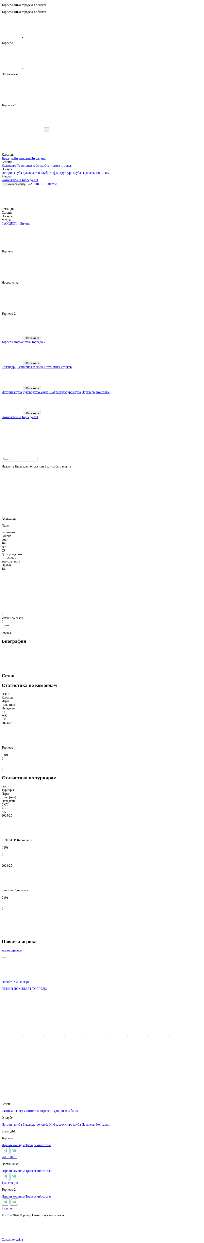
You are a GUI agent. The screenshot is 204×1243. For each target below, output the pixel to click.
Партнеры (89, 172)
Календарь (9, 165)
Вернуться (31, 338)
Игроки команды (13, 1145)
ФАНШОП (37, 184)
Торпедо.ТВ (29, 180)
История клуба (12, 172)
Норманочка (22, 158)
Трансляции (10, 1182)
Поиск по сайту (14, 184)
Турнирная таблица (30, 165)
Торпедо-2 (38, 158)
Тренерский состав (38, 1145)
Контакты (102, 172)
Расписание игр (12, 1110)
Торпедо (8, 158)
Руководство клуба (36, 172)
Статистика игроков (58, 165)
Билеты (51, 184)
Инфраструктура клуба (65, 172)
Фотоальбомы (11, 180)
